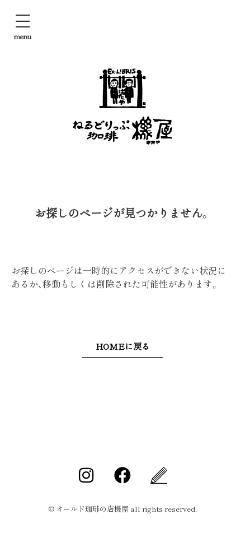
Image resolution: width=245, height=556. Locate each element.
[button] (22, 26)
